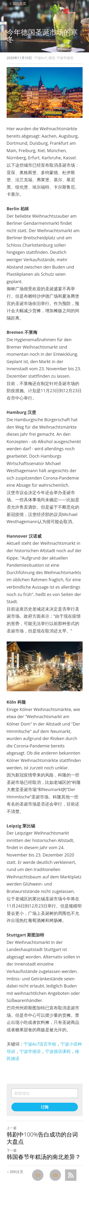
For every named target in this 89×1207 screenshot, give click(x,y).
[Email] (55, 1175)
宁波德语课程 (58, 1051)
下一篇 (12, 1150)
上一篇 (12, 1128)
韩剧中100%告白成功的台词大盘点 (42, 1138)
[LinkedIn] (37, 1175)
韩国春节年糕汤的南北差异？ (44, 1156)
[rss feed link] (70, 1175)
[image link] (45, 92)
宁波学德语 (30, 1051)
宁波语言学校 (40, 1044)
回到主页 (17, 3)
